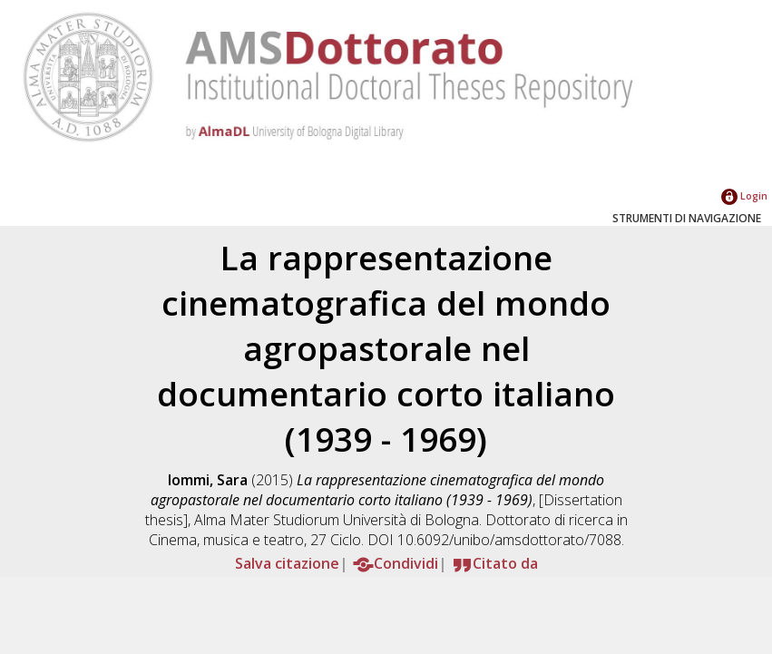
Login (744, 195)
